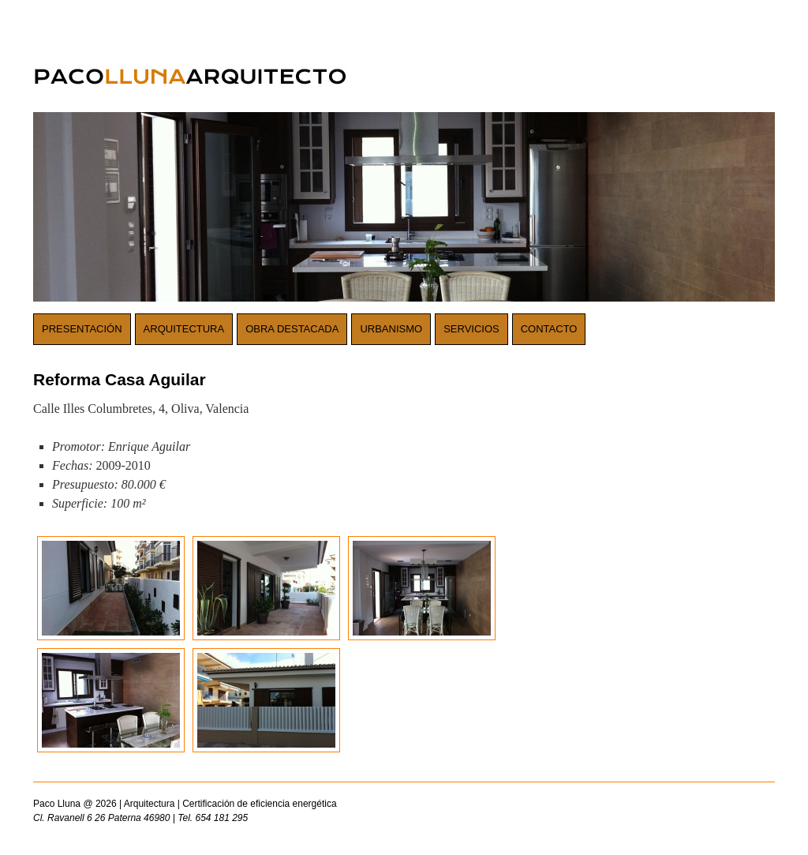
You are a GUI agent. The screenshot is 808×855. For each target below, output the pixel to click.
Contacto (549, 329)
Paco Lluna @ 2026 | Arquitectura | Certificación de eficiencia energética (309, 811)
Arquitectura (184, 329)
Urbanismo (391, 329)
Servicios (471, 329)
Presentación (82, 329)
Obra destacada (292, 329)
